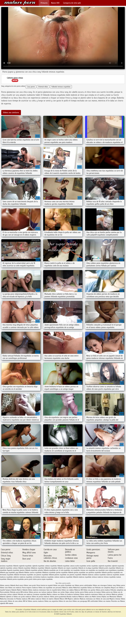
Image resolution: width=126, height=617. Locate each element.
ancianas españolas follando (9, 566)
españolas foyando (6, 570)
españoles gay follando (16, 572)
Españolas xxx (69, 585)
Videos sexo (4, 588)
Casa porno (31, 87)
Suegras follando (11, 590)
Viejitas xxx (105, 597)
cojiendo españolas (38, 566)
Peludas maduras (22, 599)
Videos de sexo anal (102, 599)
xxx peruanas (57, 588)
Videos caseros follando (7, 585)
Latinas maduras (46, 592)
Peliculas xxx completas (103, 588)
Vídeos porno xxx (107, 592)
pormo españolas (18, 579)
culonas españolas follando (54, 566)
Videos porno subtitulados (83, 585)
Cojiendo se (9, 597)
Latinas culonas (12, 594)
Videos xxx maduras (15, 588)
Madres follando (22, 590)
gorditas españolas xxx (115, 572)
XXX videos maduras (35, 599)
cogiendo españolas (25, 566)
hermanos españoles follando (9, 575)
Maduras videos (67, 588)
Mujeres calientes (73, 599)
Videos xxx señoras (105, 594)
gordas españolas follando (64, 572)
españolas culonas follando (14, 568)
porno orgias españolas (45, 579)
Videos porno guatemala (58, 597)
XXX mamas (9, 603)
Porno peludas (4, 592)
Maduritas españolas (80, 588)
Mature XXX (63, 599)
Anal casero (19, 585)
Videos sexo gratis (30, 585)
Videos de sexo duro (66, 601)
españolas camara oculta (71, 566)
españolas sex (68, 570)
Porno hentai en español (45, 585)
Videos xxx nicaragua (100, 585)
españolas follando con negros (61, 568)
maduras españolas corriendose (30, 577)
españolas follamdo (44, 568)
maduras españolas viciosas (88, 577)
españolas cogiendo (97, 566)
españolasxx (113, 570)
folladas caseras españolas (33, 572)
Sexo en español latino (53, 590)
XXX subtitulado (93, 601)
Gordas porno (79, 592)
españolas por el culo (56, 570)
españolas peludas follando (40, 570)
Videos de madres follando (51, 599)
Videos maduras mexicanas (37, 590)
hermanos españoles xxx (28, 575)
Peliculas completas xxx (118, 590)
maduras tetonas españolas (106, 577)
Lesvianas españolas (40, 594)
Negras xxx (115, 588)
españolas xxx (93, 570)
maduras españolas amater (115, 575)
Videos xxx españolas (45, 588)
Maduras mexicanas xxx (87, 599)
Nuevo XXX (55, 3)
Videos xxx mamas (104, 601)
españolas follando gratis (100, 568)
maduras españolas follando (69, 577)
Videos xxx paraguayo (80, 601)
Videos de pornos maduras (40, 597)
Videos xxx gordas (89, 590)
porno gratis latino (30, 579)
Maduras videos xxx (85, 597)
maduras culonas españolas (97, 575)
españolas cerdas (85, 566)
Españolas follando (19, 3)
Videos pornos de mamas (92, 592)
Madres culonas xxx (53, 594)
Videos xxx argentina (51, 601)
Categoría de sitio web (72, 3)
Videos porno (120, 585)
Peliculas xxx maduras (25, 594)
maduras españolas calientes (9, 577)
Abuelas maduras (72, 597)
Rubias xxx (91, 588)
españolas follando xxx (116, 568)
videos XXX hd (22, 601)
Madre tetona (96, 597)
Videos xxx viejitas (68, 590)
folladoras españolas (49, 572)
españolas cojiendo (111, 566)
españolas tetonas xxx (80, 570)
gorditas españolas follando (98, 572)
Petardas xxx (115, 601)
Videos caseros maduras (36, 601)
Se (15, 599)
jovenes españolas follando (45, 575)
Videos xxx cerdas (59, 592)
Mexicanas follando (116, 597)
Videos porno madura (103, 590)
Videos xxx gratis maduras (23, 597)
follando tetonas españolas (61, 87)
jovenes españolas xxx (62, 575)
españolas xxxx (103, 570)
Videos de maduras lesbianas (70, 594)
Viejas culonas (69, 592)
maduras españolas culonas (50, 577)
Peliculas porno (15, 592)
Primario (44, 3)
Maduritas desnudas (7, 599)
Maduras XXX (78, 590)
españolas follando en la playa (81, 568)
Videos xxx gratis (59, 585)
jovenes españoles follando (78, 575)
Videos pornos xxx (35, 592)
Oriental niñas (43, 87)
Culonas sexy (111, 585)
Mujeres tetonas (115, 599)
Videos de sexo (13, 601)
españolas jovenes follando (21, 570)
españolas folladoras (30, 568)
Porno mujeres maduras (30, 588)
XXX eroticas (24, 592)
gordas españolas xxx (81, 572)
